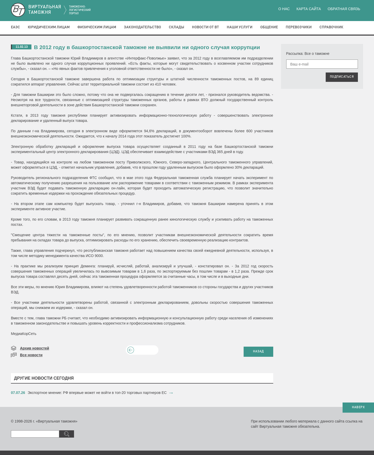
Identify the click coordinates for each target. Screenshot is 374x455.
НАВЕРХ (358, 407)
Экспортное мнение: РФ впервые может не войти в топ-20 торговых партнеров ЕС (97, 393)
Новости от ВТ (205, 27)
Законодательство (142, 27)
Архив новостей (34, 348)
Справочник (331, 27)
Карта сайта (308, 9)
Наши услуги (239, 27)
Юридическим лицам (49, 27)
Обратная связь (344, 9)
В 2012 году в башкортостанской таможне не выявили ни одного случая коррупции (147, 47)
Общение (269, 27)
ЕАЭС (15, 27)
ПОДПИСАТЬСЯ (342, 76)
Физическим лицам (96, 27)
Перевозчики (299, 27)
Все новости (31, 355)
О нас (284, 9)
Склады (176, 27)
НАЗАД (258, 351)
